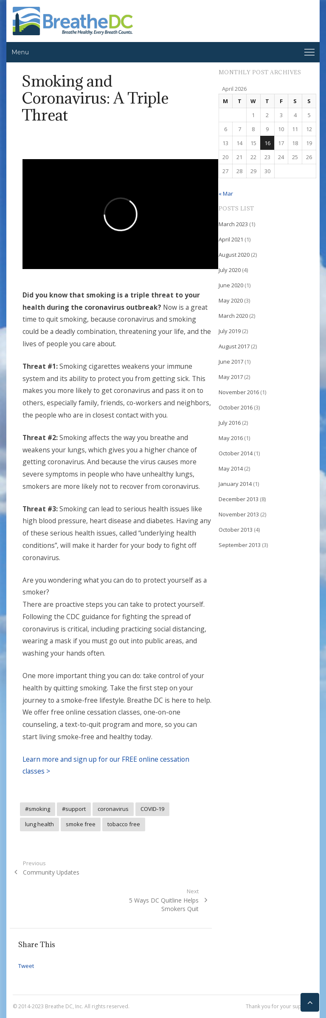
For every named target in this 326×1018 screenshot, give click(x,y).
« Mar (226, 193)
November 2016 (239, 392)
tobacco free (123, 824)
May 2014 (231, 468)
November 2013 (239, 514)
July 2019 (230, 331)
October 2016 (236, 407)
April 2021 (231, 239)
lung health (39, 824)
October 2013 (236, 529)
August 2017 (234, 346)
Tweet (26, 966)
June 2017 (231, 361)
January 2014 (235, 484)
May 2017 (231, 377)
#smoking (37, 809)
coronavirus (113, 809)
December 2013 (239, 499)
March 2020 (233, 316)
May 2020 (231, 300)
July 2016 (230, 422)
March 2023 (233, 224)
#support (74, 809)
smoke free (81, 824)
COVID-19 (152, 809)
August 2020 (234, 254)
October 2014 (236, 453)
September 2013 (240, 545)
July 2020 (230, 270)
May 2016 (231, 438)
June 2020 (231, 285)
